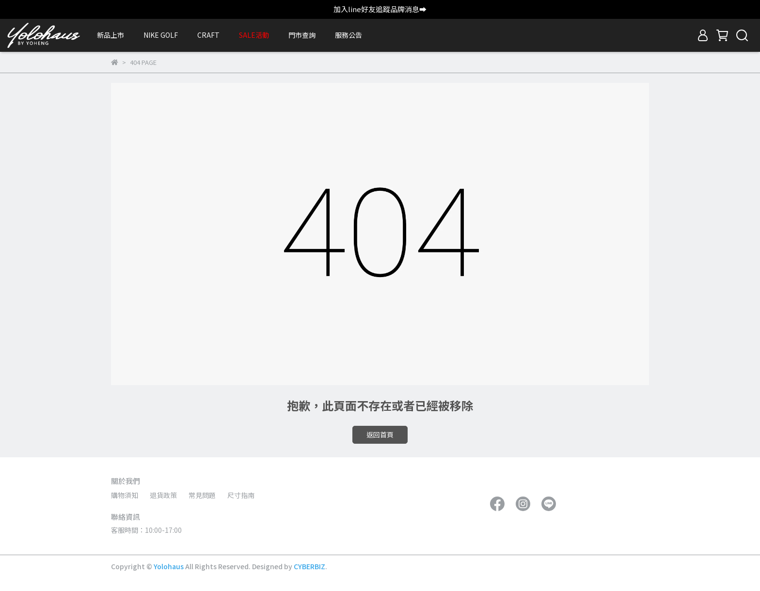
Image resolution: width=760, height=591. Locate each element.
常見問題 (202, 495)
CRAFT (208, 35)
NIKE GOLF (160, 35)
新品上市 (110, 35)
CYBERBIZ (309, 566)
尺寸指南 (240, 495)
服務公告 (348, 35)
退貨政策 (163, 495)
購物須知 (124, 495)
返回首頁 (380, 434)
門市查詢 (302, 35)
